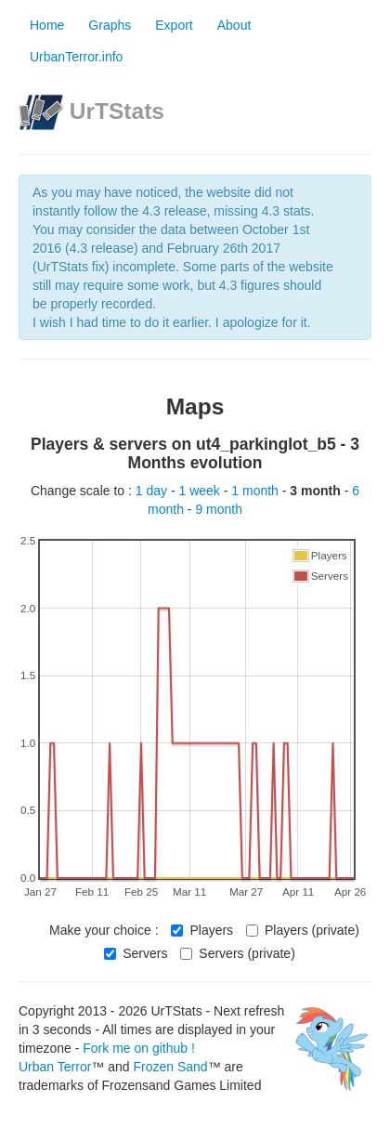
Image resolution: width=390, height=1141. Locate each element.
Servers (135, 953)
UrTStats (117, 111)
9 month (218, 509)
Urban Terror (55, 1066)
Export (173, 25)
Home (47, 25)
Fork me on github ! (139, 1048)
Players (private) (302, 930)
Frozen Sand (170, 1066)
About (234, 25)
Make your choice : (104, 930)
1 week (201, 490)
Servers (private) (237, 953)
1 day (153, 490)
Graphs (109, 25)
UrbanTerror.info (76, 56)
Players (202, 930)
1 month (256, 490)
